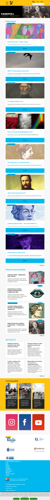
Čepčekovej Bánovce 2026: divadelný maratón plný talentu (34, 345)
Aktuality (7, 465)
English (41, 1)
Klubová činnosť (9, 471)
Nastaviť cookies (33, 498)
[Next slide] (44, 17)
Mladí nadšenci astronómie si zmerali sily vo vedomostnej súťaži (34, 363)
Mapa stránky (33, 2)
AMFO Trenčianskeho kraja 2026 (39, 396)
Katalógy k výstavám (10, 473)
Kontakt (7, 475)
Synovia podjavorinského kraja (12, 396)
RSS (38, 1)
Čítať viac (25, 48)
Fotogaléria (8, 468)
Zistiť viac (42, 265)
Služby (7, 464)
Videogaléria (8, 469)
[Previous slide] (41, 17)
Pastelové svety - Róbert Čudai (24, 395)
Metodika (8, 472)
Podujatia (8, 466)
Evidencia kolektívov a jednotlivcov (13, 461)
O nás (7, 462)
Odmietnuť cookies (24, 498)
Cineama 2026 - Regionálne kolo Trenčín (17, 275)
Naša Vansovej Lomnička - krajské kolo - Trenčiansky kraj (16, 325)
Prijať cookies (16, 498)
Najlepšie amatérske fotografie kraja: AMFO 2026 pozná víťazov (13, 345)
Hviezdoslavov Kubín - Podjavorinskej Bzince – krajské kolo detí (15, 290)
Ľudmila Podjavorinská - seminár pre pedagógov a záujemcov (16, 307)
